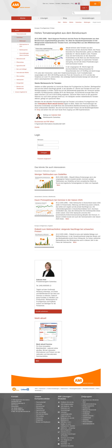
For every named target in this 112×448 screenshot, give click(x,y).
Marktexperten (22, 50)
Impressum (42, 388)
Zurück (37, 127)
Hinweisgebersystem (75, 388)
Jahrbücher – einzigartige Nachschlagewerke (67, 429)
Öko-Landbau (19, 76)
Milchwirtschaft (19, 58)
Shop (38, 110)
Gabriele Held (56, 115)
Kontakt (58, 3)
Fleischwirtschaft (20, 34)
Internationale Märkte (21, 72)
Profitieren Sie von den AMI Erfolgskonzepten (66, 403)
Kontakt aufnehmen (42, 311)
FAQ (72, 3)
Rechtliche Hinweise (88, 388)
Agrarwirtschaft (19, 65)
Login (84, 7)
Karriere (51, 3)
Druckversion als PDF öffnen (44, 121)
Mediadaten (38, 390)
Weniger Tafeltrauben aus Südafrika (51, 174)
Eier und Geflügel (20, 69)
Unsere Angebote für (20, 92)
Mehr (58, 185)
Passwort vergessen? (44, 158)
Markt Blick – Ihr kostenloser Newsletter (66, 445)
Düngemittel (18, 83)
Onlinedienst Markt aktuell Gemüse (51, 104)
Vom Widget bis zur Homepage (65, 441)
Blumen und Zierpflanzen (19, 87)
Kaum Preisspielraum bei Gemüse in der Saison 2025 (59, 200)
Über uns (45, 3)
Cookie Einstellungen (53, 388)
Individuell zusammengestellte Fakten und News (65, 414)
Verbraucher (19, 79)
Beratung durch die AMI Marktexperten (66, 419)
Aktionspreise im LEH (23, 45)
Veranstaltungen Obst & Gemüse (23, 54)
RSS (36, 388)
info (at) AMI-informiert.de (23, 411)
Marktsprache (65, 3)
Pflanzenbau (19, 62)
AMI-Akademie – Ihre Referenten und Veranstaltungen (66, 408)
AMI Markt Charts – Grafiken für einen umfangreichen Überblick (67, 424)
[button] (21, 18)
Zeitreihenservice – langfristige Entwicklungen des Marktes (67, 434)
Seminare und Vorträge (66, 438)
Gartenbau (18, 37)
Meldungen (21, 41)
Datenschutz (64, 388)
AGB (97, 388)
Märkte (16, 30)
